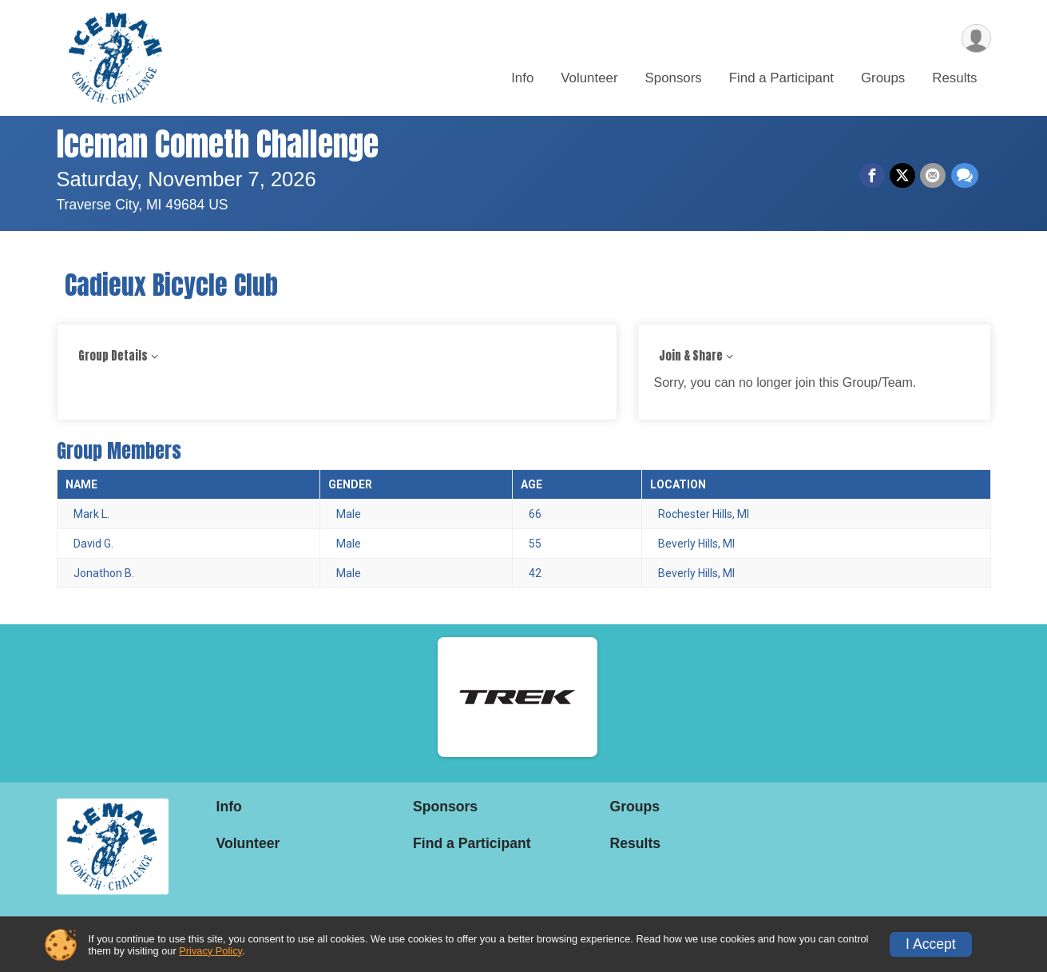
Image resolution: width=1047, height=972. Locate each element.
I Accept (931, 944)
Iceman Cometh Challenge (218, 144)
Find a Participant (781, 78)
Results (954, 78)
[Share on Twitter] (903, 176)
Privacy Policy (210, 951)
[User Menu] (976, 39)
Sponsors (673, 78)
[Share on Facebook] (873, 176)
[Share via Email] (933, 176)
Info (522, 78)
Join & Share (691, 356)
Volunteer (589, 78)
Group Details (113, 356)
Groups (883, 78)
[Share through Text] (964, 176)
